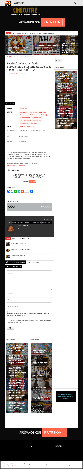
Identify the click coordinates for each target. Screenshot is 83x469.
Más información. (16, 466)
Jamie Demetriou (34, 115)
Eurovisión (27, 222)
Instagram (51, 33)
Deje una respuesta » (34, 262)
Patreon (18, 33)
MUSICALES (30, 127)
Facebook (44, 33)
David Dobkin (23, 108)
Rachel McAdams (24, 123)
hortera (34, 222)
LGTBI (39, 222)
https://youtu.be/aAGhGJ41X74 (16, 165)
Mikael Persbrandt (36, 117)
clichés (14, 222)
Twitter (38, 33)
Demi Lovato (42, 112)
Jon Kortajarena (45, 115)
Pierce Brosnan (37, 120)
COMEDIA (23, 127)
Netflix (49, 222)
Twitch (29, 33)
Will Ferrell (34, 123)
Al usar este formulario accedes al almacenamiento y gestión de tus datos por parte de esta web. (29, 321)
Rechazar (76, 465)
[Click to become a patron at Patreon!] (29, 181)
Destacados (20, 222)
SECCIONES (19, 3)
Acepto (69, 465)
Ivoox (33, 33)
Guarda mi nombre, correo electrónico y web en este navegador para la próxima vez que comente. (28, 314)
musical (44, 222)
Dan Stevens (33, 112)
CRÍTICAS (49, 219)
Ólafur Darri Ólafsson (25, 120)
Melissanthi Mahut (25, 117)
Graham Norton (24, 115)
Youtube (24, 33)
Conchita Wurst (24, 112)
